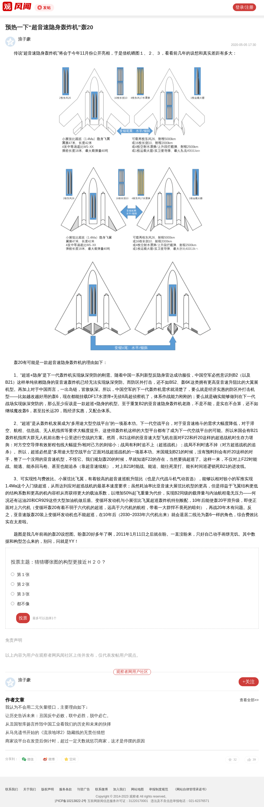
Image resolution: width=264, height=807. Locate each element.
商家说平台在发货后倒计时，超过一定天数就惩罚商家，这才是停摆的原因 (75, 741)
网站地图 (137, 789)
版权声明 (47, 789)
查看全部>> (249, 700)
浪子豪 (24, 39)
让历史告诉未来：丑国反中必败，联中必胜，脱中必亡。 (58, 715)
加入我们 (119, 789)
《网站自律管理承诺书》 (190, 789)
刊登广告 (83, 789)
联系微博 (101, 789)
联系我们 (11, 789)
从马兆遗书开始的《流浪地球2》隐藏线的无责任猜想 (55, 732)
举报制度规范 (158, 789)
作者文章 (14, 700)
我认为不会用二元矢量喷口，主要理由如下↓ (46, 707)
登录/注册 (244, 7)
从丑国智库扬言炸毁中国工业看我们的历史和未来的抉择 (58, 724)
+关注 (249, 681)
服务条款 (65, 789)
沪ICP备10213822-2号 (70, 801)
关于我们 (29, 789)
